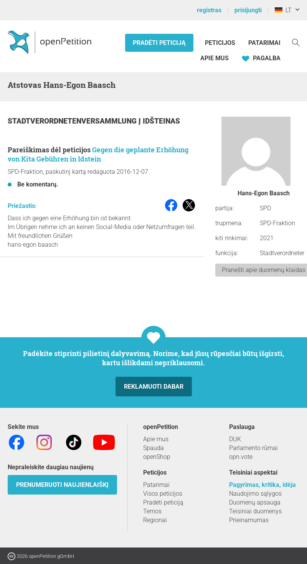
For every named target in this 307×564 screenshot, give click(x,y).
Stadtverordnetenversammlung (73, 121)
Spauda (153, 448)
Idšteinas (161, 121)
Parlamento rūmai (253, 448)
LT (283, 10)
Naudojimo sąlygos (255, 493)
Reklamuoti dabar (153, 386)
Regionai (155, 520)
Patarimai (264, 42)
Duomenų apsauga (255, 502)
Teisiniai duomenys (255, 511)
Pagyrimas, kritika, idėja (262, 484)
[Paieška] (296, 42)
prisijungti (248, 10)
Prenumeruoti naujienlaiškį (62, 484)
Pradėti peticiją (159, 42)
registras (209, 10)
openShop (156, 456)
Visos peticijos (162, 493)
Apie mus (214, 58)
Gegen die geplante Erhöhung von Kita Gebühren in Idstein (98, 154)
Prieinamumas (249, 520)
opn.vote (241, 456)
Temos (152, 511)
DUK (235, 439)
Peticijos (221, 42)
